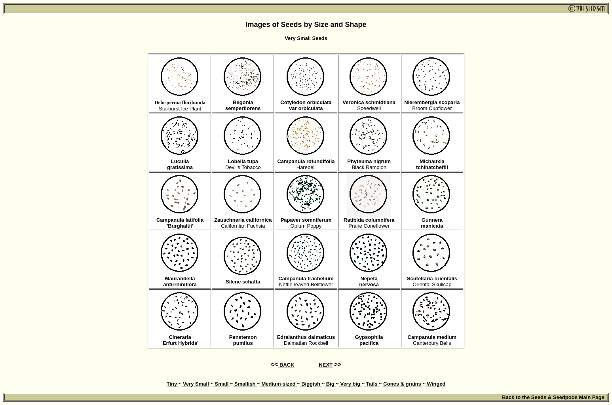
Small (221, 384)
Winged (435, 384)
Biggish (311, 384)
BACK (286, 365)
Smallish (245, 384)
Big (330, 384)
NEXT (326, 365)
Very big (350, 384)
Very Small (195, 384)
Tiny (173, 384)
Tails (372, 384)
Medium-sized (278, 384)
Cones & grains (402, 384)
